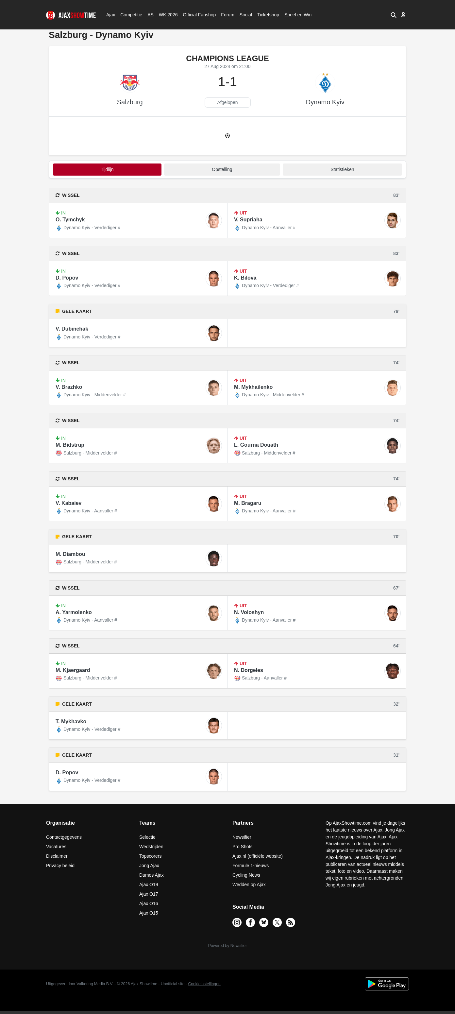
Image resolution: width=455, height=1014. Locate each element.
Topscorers (150, 856)
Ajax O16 (148, 903)
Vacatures (56, 846)
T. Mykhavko (71, 721)
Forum (227, 14)
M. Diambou (70, 554)
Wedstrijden (151, 846)
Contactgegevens (64, 837)
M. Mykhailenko (253, 387)
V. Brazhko (69, 387)
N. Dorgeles (248, 670)
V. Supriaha (248, 219)
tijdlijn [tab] (107, 169)
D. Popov (67, 278)
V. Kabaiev (68, 503)
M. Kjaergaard (73, 670)
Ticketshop (268, 14)
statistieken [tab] (342, 169)
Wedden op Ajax (249, 884)
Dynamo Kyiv (325, 102)
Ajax (110, 14)
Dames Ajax (151, 875)
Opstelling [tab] (222, 169)
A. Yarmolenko (74, 612)
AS (150, 14)
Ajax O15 (148, 913)
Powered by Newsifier (227, 945)
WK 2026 (166, 14)
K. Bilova (245, 278)
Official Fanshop (196, 14)
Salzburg (130, 102)
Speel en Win (298, 14)
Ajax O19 (148, 884)
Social (245, 14)
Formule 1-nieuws (250, 865)
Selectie (147, 837)
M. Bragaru (247, 503)
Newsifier (241, 837)
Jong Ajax (149, 865)
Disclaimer (56, 856)
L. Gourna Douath (256, 445)
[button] (393, 14)
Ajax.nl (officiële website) (257, 856)
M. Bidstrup (70, 445)
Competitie (129, 14)
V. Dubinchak (72, 329)
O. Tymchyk (70, 219)
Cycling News (246, 875)
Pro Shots (242, 846)
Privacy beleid (60, 865)
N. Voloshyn (249, 612)
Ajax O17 (148, 894)
